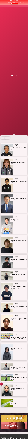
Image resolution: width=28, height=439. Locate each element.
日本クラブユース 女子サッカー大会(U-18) (14, 2)
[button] (24, 1)
